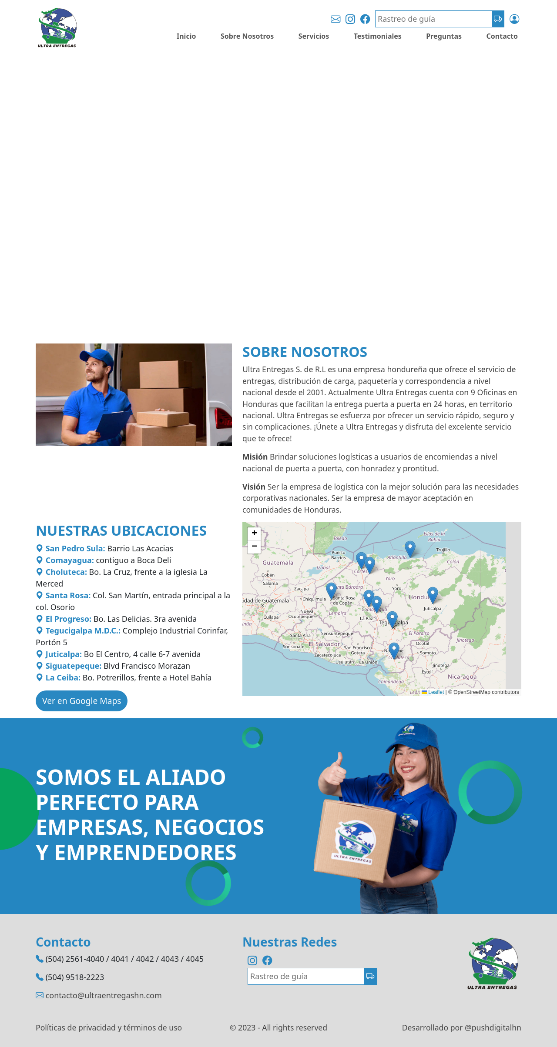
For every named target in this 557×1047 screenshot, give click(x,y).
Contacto (502, 36)
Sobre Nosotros (247, 36)
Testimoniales (378, 36)
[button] (361, 561)
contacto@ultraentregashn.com (104, 995)
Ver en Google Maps (81, 701)
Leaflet (433, 692)
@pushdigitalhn (493, 1027)
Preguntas (444, 36)
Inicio (186, 36)
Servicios (314, 36)
